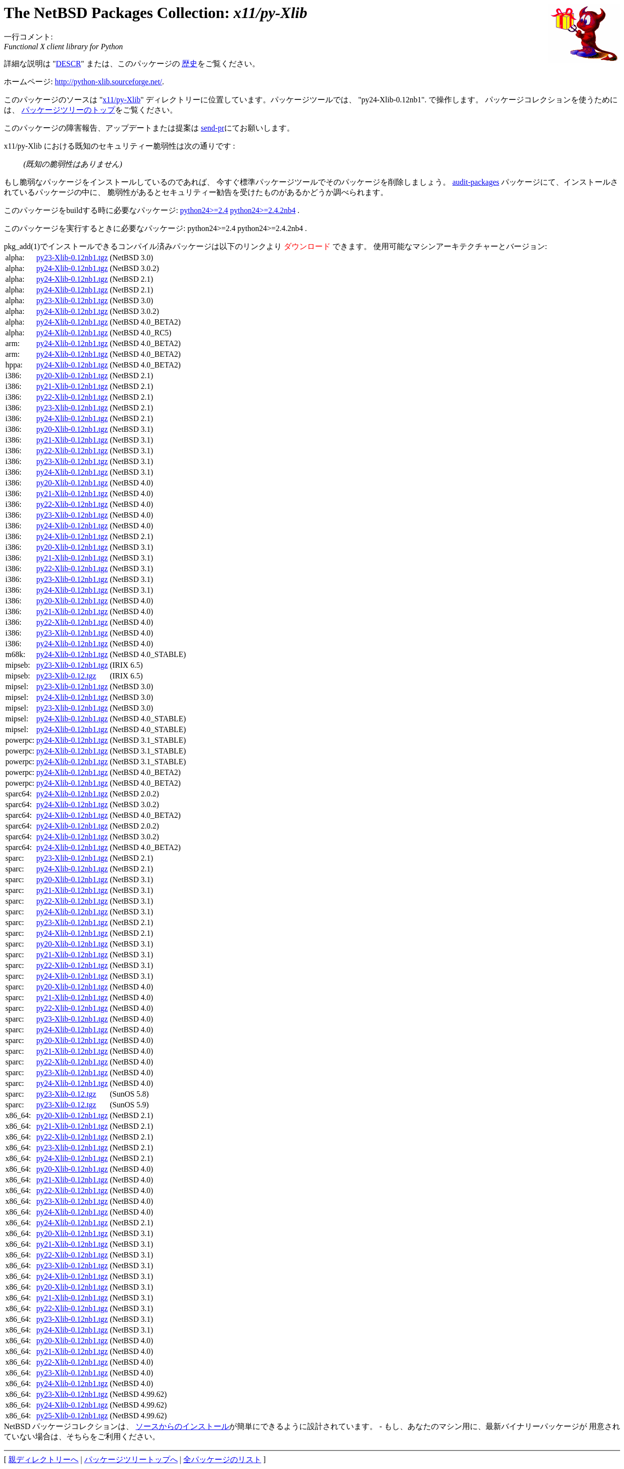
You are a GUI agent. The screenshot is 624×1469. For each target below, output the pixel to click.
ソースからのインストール (182, 1426)
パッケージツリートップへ (131, 1459)
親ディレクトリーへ (43, 1459)
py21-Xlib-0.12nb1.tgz (72, 386)
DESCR (68, 63)
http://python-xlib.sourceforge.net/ (108, 81)
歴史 (189, 63)
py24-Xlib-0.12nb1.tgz (72, 268)
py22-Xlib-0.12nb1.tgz (72, 397)
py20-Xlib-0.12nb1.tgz (72, 375)
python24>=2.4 (204, 210)
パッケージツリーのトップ (68, 110)
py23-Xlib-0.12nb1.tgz (72, 257)
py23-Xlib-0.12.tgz (67, 676)
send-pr (212, 128)
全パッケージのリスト (222, 1459)
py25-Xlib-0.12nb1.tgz (72, 1415)
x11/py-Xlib (122, 100)
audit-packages (475, 182)
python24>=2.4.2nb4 (263, 210)
